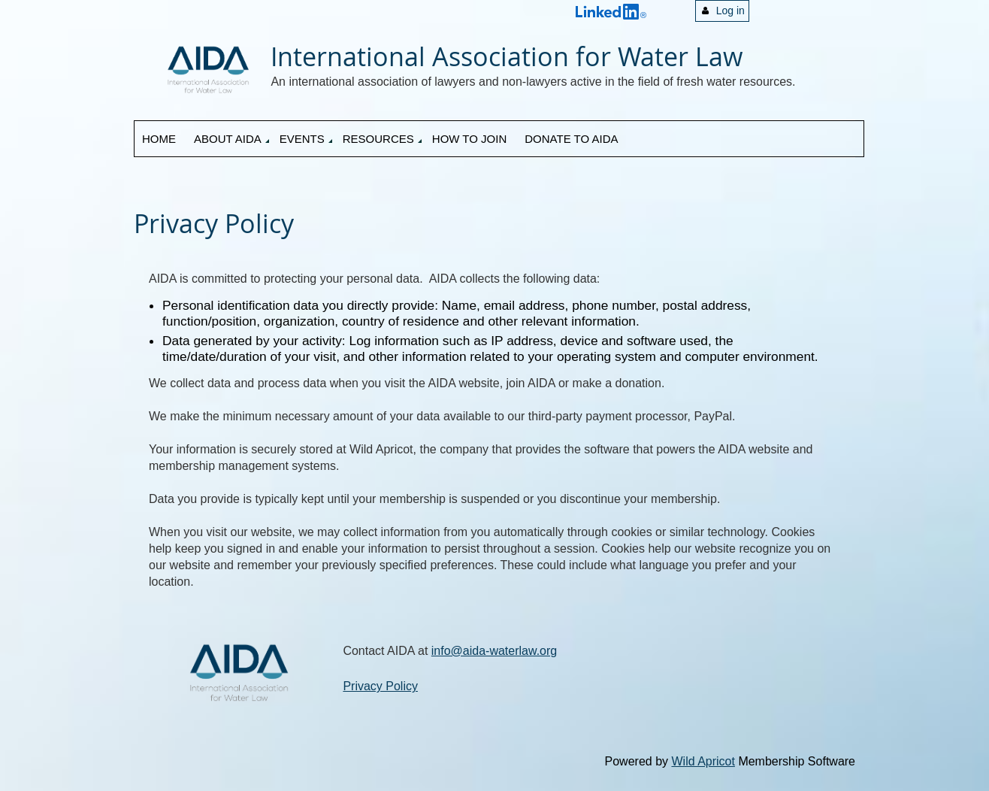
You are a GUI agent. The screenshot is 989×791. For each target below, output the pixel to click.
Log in (730, 11)
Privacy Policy (380, 686)
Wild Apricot (702, 761)
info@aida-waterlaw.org (494, 650)
